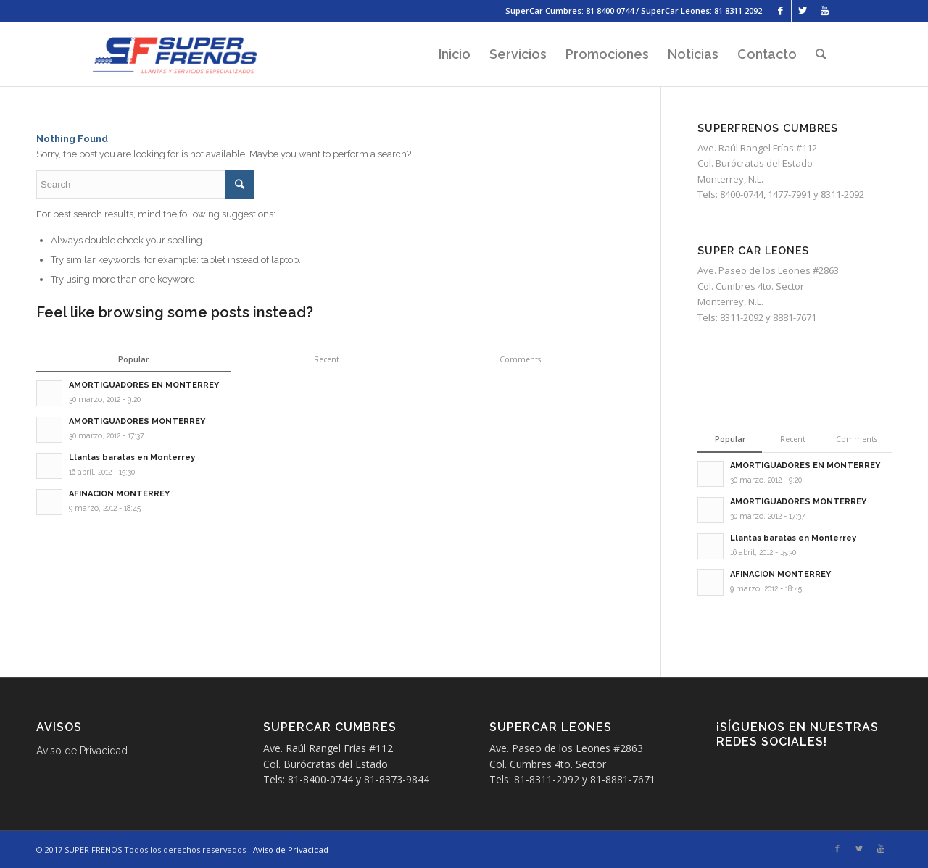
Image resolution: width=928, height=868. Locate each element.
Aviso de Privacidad (82, 750)
